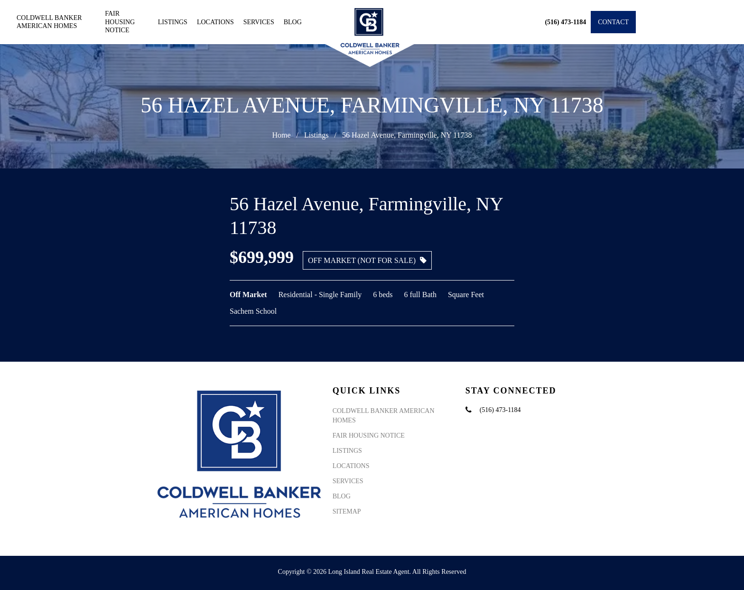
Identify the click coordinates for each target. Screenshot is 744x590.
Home (281, 135)
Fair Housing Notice (120, 22)
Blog (293, 22)
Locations (215, 22)
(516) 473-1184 (500, 409)
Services (258, 22)
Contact (613, 22)
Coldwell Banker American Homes (49, 22)
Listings (172, 22)
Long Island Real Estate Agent (368, 571)
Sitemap (347, 511)
